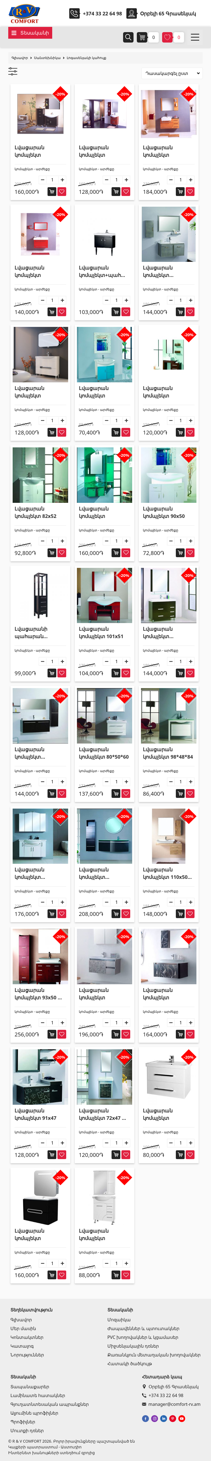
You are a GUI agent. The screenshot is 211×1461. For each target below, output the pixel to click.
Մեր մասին (23, 1328)
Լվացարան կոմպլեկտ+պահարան (104, 271)
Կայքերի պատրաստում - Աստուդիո (45, 1446)
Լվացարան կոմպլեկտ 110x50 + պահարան (167, 873)
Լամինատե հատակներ (37, 1395)
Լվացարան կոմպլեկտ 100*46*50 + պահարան (29, 753)
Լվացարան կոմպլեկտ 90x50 (164, 512)
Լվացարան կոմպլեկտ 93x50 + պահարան (37, 994)
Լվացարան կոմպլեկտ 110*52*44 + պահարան (94, 873)
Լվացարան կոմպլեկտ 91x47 (35, 1114)
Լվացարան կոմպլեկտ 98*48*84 (168, 753)
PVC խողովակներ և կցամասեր (143, 1337)
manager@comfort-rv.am (171, 1404)
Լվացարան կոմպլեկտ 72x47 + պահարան (102, 1114)
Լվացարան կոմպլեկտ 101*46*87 (158, 633)
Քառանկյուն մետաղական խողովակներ (154, 1355)
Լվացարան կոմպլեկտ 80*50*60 (104, 753)
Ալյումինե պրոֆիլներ (34, 1413)
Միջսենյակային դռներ (133, 1346)
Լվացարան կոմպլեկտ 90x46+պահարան (166, 271)
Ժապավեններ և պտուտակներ (143, 1328)
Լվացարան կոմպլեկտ (29, 151)
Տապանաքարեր (29, 1387)
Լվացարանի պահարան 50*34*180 (31, 633)
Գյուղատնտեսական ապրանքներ (49, 1404)
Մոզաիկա (119, 1320)
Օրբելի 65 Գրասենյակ (170, 1386)
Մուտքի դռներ (27, 1431)
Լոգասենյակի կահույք (86, 57)
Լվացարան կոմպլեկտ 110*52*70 (29, 873)
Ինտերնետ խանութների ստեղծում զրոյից (51, 1452)
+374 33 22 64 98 (102, 13)
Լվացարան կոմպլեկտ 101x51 (101, 633)
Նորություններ (27, 1355)
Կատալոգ (22, 1346)
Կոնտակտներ (26, 1337)
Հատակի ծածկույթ (129, 1364)
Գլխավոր (20, 57)
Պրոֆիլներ (22, 1422)
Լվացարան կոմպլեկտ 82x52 (35, 512)
